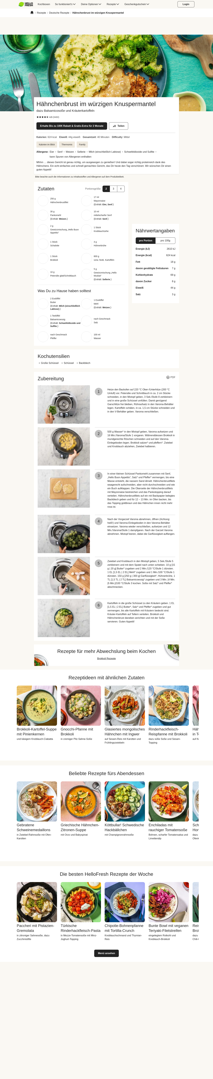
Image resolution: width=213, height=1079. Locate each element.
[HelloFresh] (26, 4)
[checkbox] (37, 117)
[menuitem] (27, 4)
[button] (81, 189)
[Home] (32, 13)
